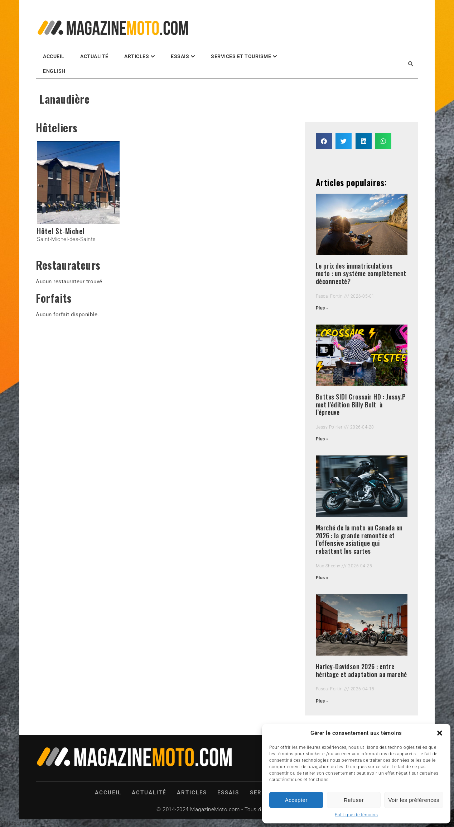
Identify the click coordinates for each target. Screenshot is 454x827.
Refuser (354, 800)
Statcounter (15, 823)
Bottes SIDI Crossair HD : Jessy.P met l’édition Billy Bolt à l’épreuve (361, 404)
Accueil (53, 56)
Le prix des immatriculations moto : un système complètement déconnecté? (361, 273)
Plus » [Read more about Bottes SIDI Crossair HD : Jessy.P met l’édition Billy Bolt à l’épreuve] (322, 438)
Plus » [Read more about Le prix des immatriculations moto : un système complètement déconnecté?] (322, 308)
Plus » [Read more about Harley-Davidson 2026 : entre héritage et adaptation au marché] (322, 701)
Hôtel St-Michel (61, 231)
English (54, 71)
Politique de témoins (356, 814)
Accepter (296, 800)
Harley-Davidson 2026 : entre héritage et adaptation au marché (361, 670)
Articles (136, 56)
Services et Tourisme (241, 56)
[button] (439, 733)
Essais (180, 56)
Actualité (94, 56)
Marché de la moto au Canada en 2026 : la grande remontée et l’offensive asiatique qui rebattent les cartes (359, 539)
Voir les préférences (413, 800)
